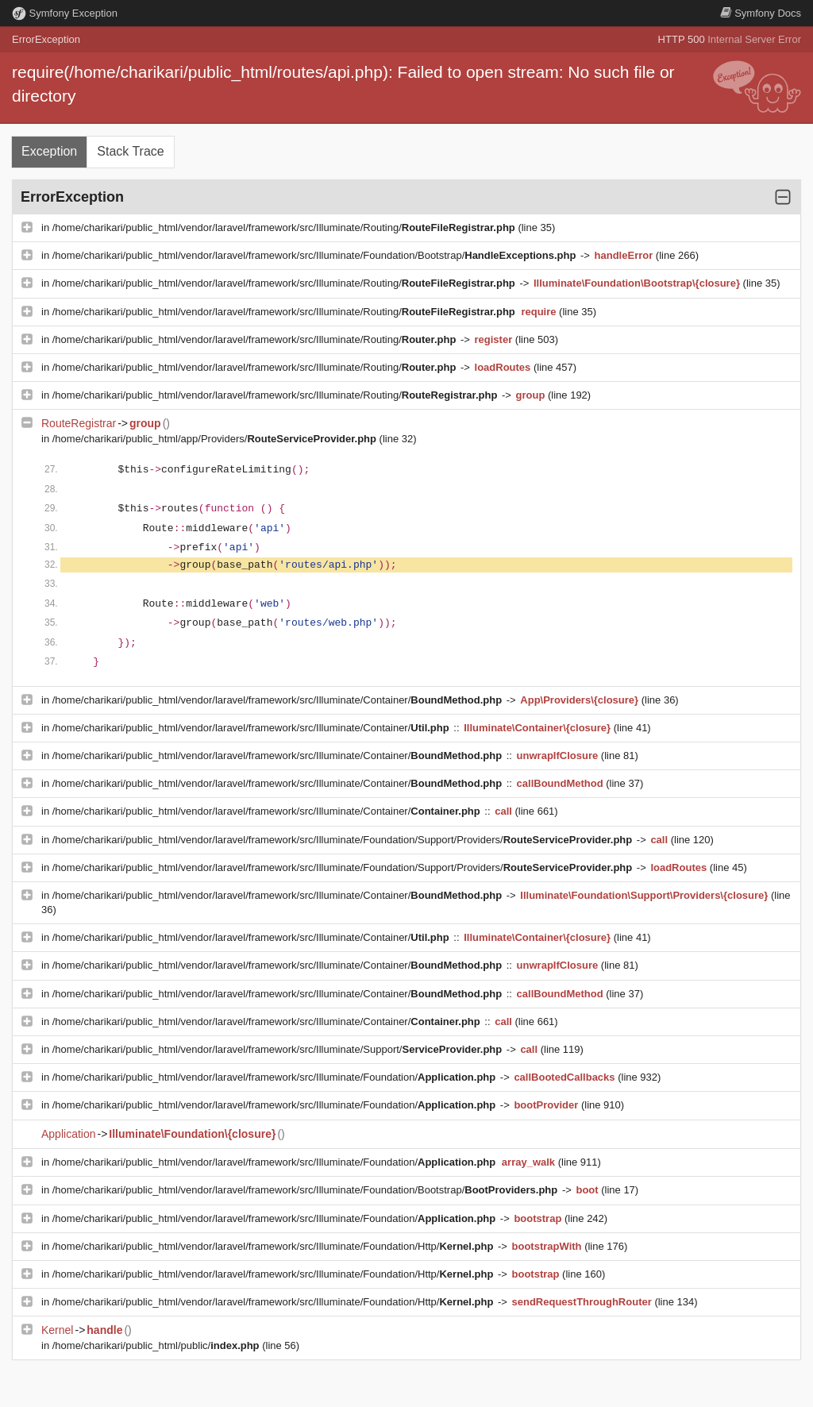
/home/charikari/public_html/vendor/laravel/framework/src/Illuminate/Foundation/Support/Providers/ (343, 840)
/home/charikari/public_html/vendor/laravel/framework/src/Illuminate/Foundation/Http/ (274, 1246)
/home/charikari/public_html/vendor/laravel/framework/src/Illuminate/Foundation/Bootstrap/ (315, 255)
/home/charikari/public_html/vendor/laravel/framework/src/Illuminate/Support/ (278, 1049)
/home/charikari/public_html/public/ (157, 1345)
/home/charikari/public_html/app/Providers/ (216, 439)
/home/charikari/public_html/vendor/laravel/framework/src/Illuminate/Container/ (278, 700)
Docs (760, 13)
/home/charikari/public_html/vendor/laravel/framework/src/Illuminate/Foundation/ (275, 1077)
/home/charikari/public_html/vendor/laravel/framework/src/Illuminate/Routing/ (285, 227)
